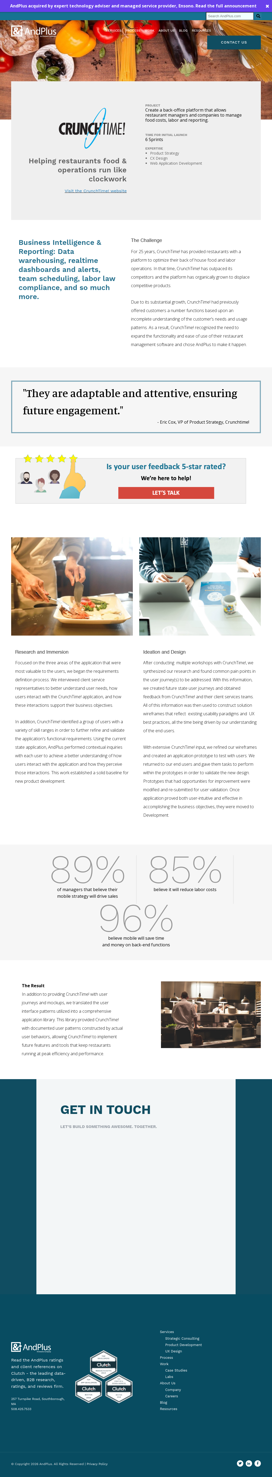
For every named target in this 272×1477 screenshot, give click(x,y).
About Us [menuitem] (167, 1383)
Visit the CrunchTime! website (96, 190)
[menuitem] (180, 1338)
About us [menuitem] (167, 30)
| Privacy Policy (96, 1464)
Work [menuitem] (149, 30)
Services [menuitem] (113, 30)
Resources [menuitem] (201, 30)
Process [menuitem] (133, 30)
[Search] (230, 16)
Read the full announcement (226, 6)
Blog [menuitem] (183, 30)
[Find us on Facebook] (257, 1463)
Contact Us (234, 42)
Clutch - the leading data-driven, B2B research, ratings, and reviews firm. (38, 1380)
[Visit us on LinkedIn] (249, 1463)
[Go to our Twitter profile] (240, 1463)
